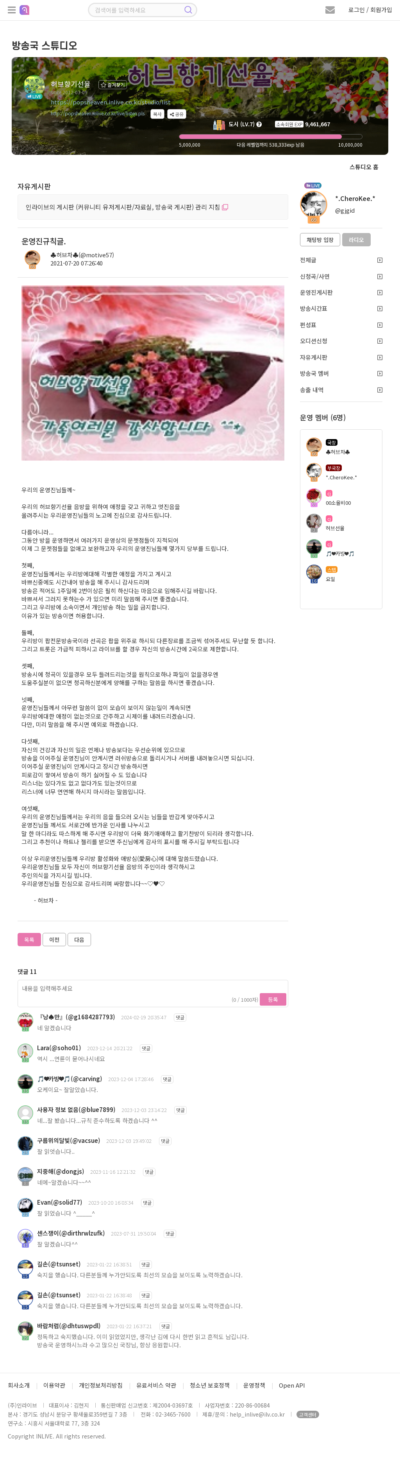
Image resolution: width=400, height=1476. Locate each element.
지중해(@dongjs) (60, 1171)
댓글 (180, 1017)
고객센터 (307, 1414)
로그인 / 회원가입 (370, 9)
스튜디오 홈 (364, 167)
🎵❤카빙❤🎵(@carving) (69, 1078)
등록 (273, 999)
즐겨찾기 (113, 84)
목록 (29, 939)
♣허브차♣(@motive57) (82, 255)
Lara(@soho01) (59, 1048)
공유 (177, 114)
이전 (54, 939)
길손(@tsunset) (59, 1264)
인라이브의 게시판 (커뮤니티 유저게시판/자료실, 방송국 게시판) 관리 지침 (127, 207)
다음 (79, 939)
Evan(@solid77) (59, 1202)
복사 (157, 114)
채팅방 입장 (320, 240)
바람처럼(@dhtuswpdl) (69, 1326)
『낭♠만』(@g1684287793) (76, 1017)
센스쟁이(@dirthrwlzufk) (71, 1233)
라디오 (356, 240)
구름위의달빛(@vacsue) (68, 1140)
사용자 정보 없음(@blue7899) (76, 1109)
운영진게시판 (341, 292)
